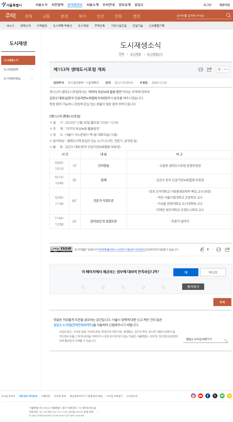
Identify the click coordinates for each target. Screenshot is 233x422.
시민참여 (57, 5)
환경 (64, 16)
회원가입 (224, 4)
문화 (118, 16)
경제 (28, 16)
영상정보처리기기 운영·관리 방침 (86, 396)
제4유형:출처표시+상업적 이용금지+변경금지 (121, 249)
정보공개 (125, 5)
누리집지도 (132, 396)
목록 (222, 302)
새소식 (10, 25)
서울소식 (41, 5)
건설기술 (138, 25)
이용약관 (45, 396)
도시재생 (83, 25)
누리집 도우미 (8, 396)
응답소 (139, 5)
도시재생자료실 (12, 78)
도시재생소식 (11, 60)
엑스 (215, 395)
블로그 (222, 395)
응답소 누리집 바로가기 (199, 339)
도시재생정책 (11, 69)
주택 (10, 15)
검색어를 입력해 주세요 (190, 15)
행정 (136, 16)
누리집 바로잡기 (114, 396)
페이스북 (207, 395)
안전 (100, 16)
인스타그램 (193, 395)
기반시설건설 (119, 25)
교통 (46, 16)
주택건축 (99, 25)
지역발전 (42, 25)
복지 (82, 16)
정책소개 (25, 25)
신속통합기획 (157, 25)
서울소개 (92, 5)
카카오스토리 (229, 395)
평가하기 (193, 287)
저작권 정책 (60, 396)
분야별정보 (74, 5)
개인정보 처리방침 (28, 396)
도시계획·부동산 (62, 25)
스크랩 (209, 69)
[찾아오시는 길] (89, 408)
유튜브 (200, 395)
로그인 (207, 4)
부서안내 (108, 5)
